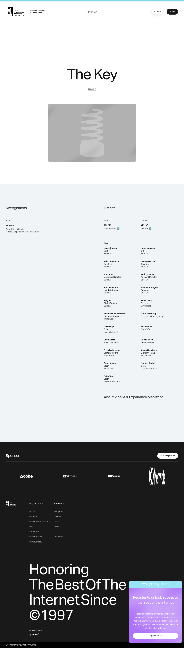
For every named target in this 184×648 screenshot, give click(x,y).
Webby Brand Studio (38, 522)
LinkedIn (57, 517)
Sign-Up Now (155, 636)
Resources (34, 517)
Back (157, 11)
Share (172, 12)
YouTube (57, 527)
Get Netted (34, 532)
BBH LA (92, 89)
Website (144, 228)
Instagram (58, 512)
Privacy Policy (35, 542)
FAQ (31, 527)
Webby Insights (36, 537)
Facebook (58, 537)
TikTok (56, 522)
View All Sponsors (167, 456)
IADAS (32, 512)
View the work (110, 228)
